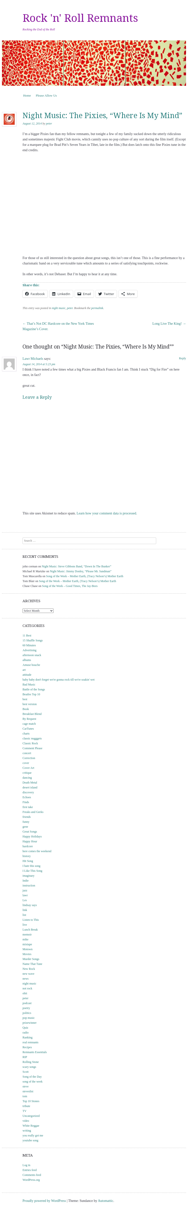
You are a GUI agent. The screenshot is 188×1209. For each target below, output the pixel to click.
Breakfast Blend (32, 714)
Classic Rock (30, 743)
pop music (29, 1018)
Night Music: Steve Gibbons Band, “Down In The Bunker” (76, 566)
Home (27, 95)
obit (25, 993)
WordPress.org (31, 1180)
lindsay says (30, 905)
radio (26, 1032)
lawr (25, 895)
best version (30, 704)
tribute (26, 1106)
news (26, 978)
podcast (27, 1003)
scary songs (29, 1067)
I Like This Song (32, 870)
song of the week (33, 1081)
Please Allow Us (46, 95)
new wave (28, 973)
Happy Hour (30, 841)
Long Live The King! (169, 323)
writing (27, 1130)
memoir (27, 934)
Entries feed (30, 1170)
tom (25, 1096)
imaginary (29, 875)
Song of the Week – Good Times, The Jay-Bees (70, 586)
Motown (28, 949)
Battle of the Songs (34, 689)
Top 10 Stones (31, 1101)
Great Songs (30, 831)
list (24, 915)
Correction (29, 758)
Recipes (27, 1047)
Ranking (28, 1037)
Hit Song (28, 861)
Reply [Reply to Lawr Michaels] (182, 358)
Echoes (27, 797)
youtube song (30, 1140)
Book (26, 709)
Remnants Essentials (35, 1052)
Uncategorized (31, 1116)
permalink (97, 308)
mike (25, 939)
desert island (30, 787)
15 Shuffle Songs (33, 640)
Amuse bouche (31, 665)
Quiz (25, 1027)
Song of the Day (32, 1076)
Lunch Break (30, 929)
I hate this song (31, 866)
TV (24, 1111)
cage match (29, 723)
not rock (27, 988)
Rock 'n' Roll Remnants (80, 18)
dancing (27, 777)
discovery (28, 792)
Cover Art (28, 768)
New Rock (29, 969)
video (26, 1120)
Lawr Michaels (33, 359)
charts (26, 733)
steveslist (28, 1091)
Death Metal (30, 782)
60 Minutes (29, 645)
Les (25, 900)
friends (27, 817)
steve (26, 1086)
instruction (29, 885)
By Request (29, 719)
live (25, 924)
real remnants (30, 1042)
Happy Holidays (32, 836)
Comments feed (32, 1175)
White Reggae (31, 1125)
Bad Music (29, 684)
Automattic (105, 1201)
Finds (26, 802)
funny (26, 821)
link (25, 910)
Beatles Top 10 (31, 694)
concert (27, 753)
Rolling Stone (31, 1062)
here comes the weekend (37, 851)
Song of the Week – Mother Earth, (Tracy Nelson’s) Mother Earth (84, 576)
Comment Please (32, 748)
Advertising (29, 650)
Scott (26, 1071)
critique (27, 772)
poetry (26, 1008)
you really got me (33, 1135)
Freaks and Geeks (33, 812)
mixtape (27, 944)
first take (28, 807)
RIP (25, 1057)
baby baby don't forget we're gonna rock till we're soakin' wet (58, 679)
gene (25, 826)
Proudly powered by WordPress (44, 1201)
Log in (26, 1165)
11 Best (27, 635)
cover (26, 763)
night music (59, 308)
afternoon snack (32, 655)
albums (27, 660)
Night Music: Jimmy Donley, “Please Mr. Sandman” (80, 571)
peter (49, 123)
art (24, 670)
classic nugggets (32, 738)
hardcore (28, 846)
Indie (26, 880)
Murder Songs (31, 959)
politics (27, 1013)
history (27, 856)
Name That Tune (32, 964)
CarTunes (28, 728)
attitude (27, 674)
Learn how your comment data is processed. (107, 513)
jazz (25, 890)
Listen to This (31, 920)
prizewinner (29, 1022)
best (25, 699)
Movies (27, 954)
